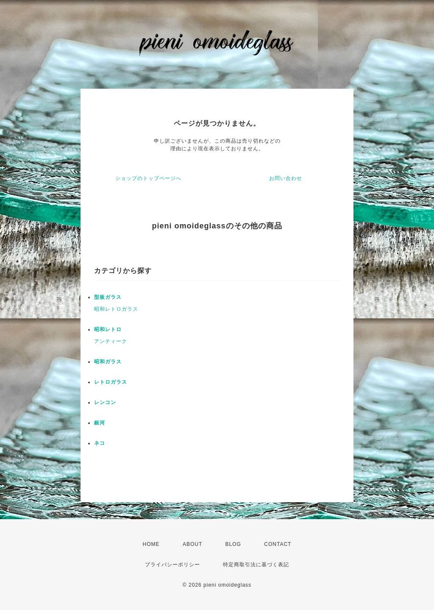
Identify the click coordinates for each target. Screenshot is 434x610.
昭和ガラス (108, 362)
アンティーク (110, 341)
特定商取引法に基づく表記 (256, 565)
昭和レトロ (108, 329)
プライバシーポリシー (172, 565)
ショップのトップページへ (148, 178)
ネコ (99, 443)
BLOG (233, 544)
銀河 (99, 423)
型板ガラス (108, 297)
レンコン (105, 402)
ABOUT (192, 544)
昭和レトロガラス (116, 309)
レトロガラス (110, 382)
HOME (151, 544)
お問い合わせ (285, 178)
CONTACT (277, 544)
